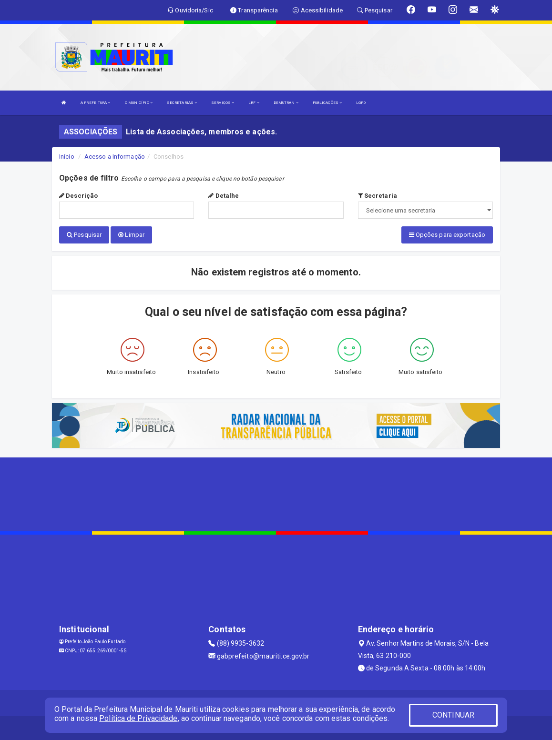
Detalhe (223, 195)
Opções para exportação (447, 234)
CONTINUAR (453, 715)
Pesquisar (84, 234)
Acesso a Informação (114, 156)
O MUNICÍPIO (139, 103)
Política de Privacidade (138, 718)
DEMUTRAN (286, 103)
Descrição (78, 195)
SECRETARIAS (182, 103)
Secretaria (377, 195)
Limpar (131, 234)
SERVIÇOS (222, 103)
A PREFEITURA (95, 103)
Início (66, 156)
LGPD (361, 103)
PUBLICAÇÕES (327, 103)
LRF (253, 103)
